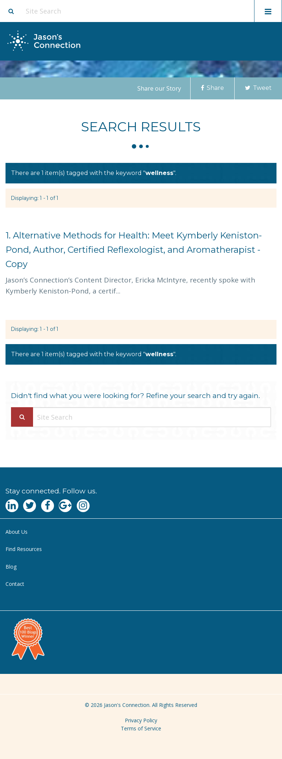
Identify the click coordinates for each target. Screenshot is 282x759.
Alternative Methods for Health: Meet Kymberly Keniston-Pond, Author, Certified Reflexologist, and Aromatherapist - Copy (134, 249)
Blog (11, 566)
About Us (17, 531)
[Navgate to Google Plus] (65, 505)
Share (212, 87)
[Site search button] (11, 11)
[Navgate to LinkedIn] (12, 505)
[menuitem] (141, 532)
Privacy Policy (141, 720)
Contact (15, 583)
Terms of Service (141, 728)
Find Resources (24, 548)
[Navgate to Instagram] (83, 505)
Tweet (258, 87)
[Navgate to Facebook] (47, 505)
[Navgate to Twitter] (29, 505)
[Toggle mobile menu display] (268, 11)
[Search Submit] (22, 417)
